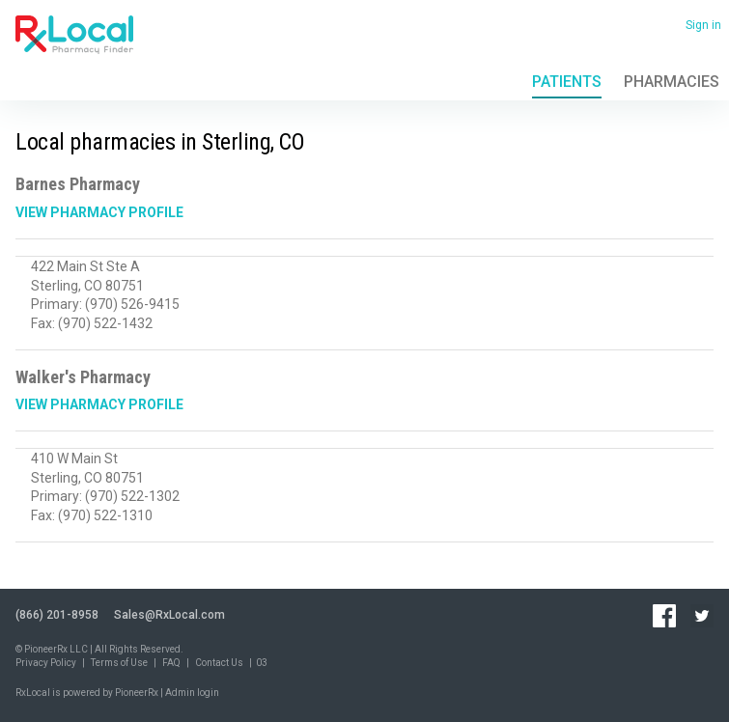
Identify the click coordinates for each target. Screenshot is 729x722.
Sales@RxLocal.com (169, 615)
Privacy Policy (45, 662)
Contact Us (219, 662)
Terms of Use (119, 662)
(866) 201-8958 (56, 615)
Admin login (192, 692)
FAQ (171, 662)
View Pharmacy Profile (99, 212)
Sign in (703, 25)
